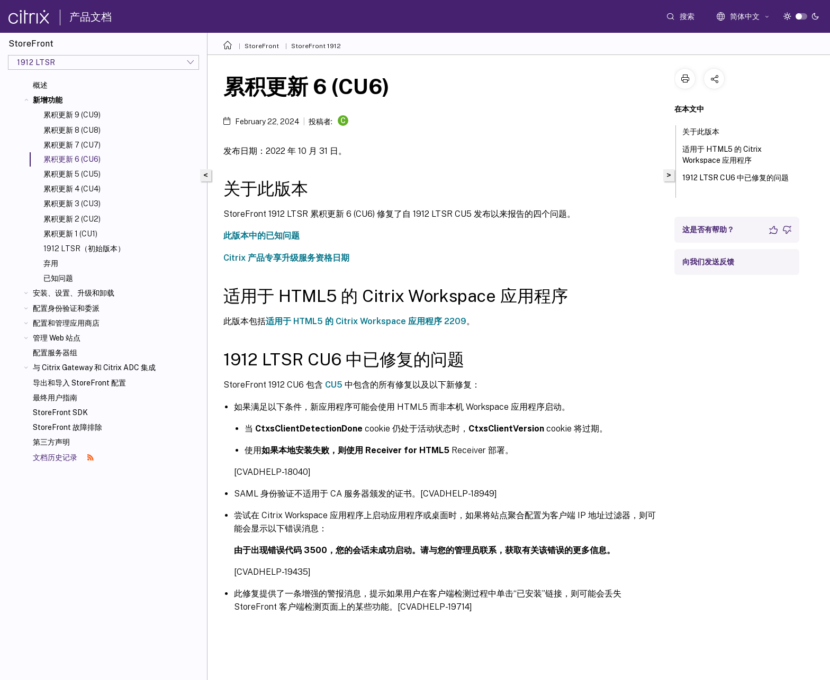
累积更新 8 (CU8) (72, 130)
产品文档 (90, 17)
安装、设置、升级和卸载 (73, 293)
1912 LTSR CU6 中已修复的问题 (735, 182)
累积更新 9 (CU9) (72, 115)
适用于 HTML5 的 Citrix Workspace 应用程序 (722, 154)
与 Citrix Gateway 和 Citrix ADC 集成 (94, 367)
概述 (40, 85)
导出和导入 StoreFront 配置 (79, 383)
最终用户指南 (55, 397)
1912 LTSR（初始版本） (84, 248)
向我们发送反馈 (708, 262)
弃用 (50, 263)
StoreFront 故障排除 (67, 427)
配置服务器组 (55, 352)
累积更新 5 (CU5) (72, 174)
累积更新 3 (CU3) (72, 203)
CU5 (333, 385)
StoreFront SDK (60, 412)
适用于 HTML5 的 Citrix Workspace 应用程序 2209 (366, 321)
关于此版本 (706, 130)
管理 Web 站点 (56, 338)
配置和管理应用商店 (66, 323)
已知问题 (58, 278)
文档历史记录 (63, 457)
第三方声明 (51, 442)
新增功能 (47, 100)
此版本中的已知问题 (261, 236)
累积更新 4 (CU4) (72, 189)
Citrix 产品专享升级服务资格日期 (286, 258)
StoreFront (262, 46)
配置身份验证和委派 (66, 308)
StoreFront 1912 (316, 46)
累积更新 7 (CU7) (72, 145)
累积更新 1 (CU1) (70, 233)
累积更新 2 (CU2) (72, 219)
